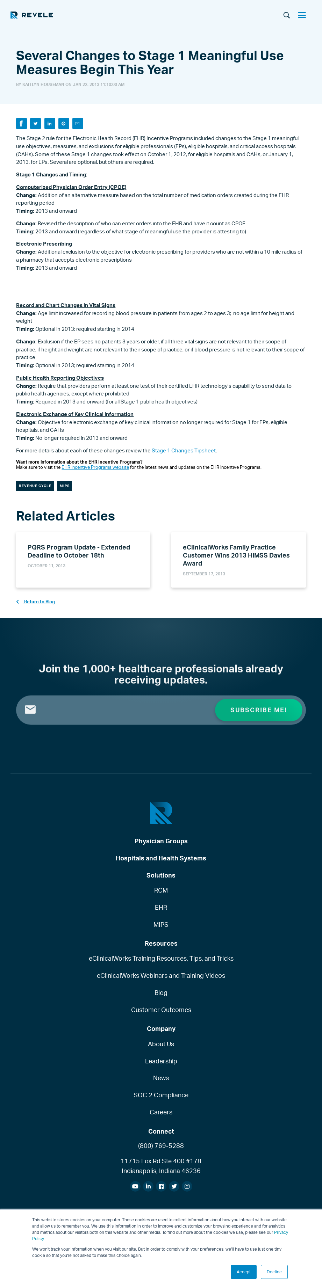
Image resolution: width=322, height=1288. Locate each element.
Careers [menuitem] (161, 1112)
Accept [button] (244, 1271)
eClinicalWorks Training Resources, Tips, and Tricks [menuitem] (161, 958)
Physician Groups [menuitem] (161, 841)
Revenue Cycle (35, 485)
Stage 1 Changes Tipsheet (184, 450)
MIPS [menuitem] (161, 924)
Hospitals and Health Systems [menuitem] (161, 858)
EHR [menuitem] (161, 907)
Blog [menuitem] (161, 992)
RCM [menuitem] (161, 890)
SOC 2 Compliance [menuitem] (161, 1095)
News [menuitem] (161, 1078)
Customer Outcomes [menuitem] (161, 1009)
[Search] (286, 16)
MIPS (65, 485)
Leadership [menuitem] (161, 1061)
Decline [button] (274, 1271)
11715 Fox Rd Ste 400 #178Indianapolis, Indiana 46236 (161, 1165)
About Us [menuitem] (161, 1044)
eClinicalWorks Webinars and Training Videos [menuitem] (161, 975)
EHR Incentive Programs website (95, 467)
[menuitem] (135, 1186)
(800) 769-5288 (161, 1145)
